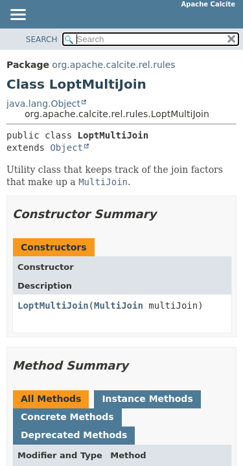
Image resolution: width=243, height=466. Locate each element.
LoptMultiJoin (53, 305)
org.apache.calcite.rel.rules (113, 65)
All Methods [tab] (51, 399)
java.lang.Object (43, 103)
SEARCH (42, 39)
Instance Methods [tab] (147, 399)
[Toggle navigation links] (17, 15)
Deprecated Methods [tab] (74, 435)
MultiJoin (118, 305)
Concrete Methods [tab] (67, 417)
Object (66, 147)
